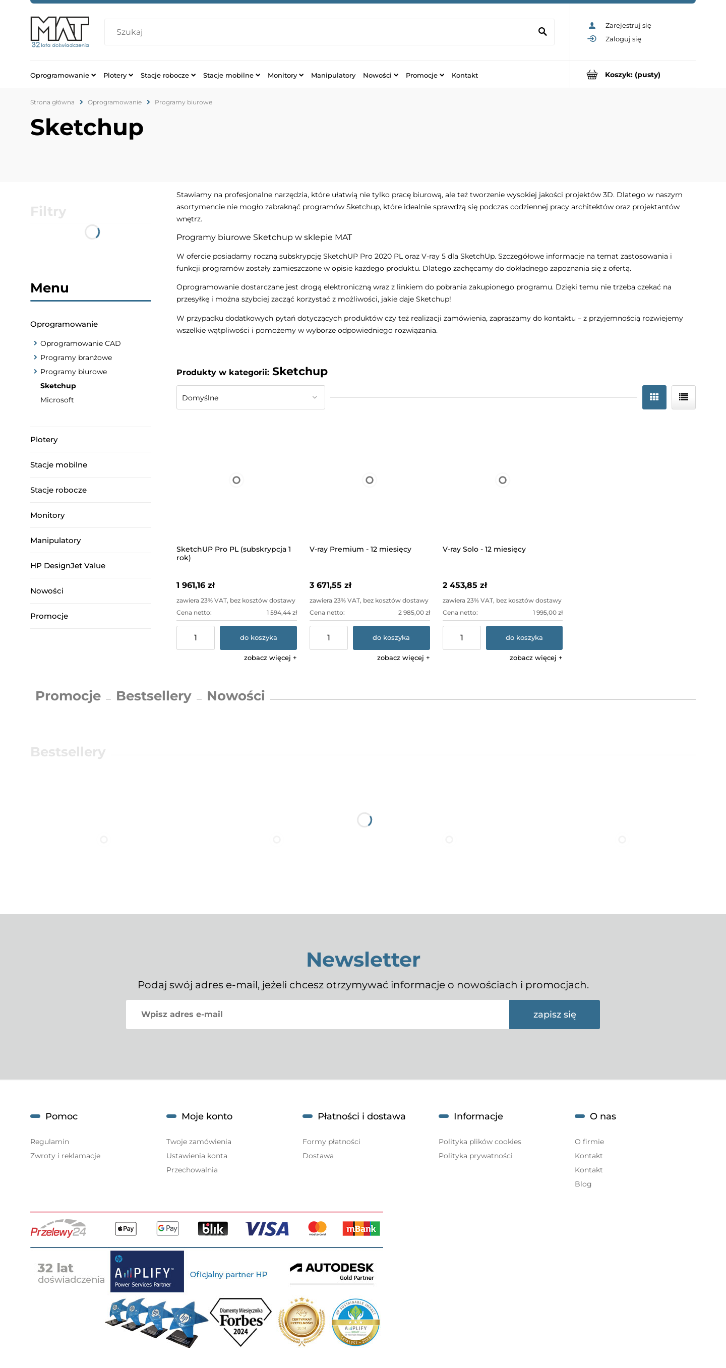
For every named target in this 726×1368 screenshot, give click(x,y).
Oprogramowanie (64, 324)
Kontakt (589, 1155)
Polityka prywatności (476, 1155)
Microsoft (57, 399)
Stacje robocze (58, 490)
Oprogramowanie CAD (80, 343)
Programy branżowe (76, 357)
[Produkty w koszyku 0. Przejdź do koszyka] (633, 74)
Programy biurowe (73, 371)
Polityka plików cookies (480, 1141)
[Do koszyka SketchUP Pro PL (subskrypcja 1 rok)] (258, 638)
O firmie (589, 1141)
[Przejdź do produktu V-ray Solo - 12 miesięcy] (503, 480)
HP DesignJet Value (67, 565)
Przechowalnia (192, 1169)
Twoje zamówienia (198, 1141)
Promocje (49, 616)
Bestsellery (154, 696)
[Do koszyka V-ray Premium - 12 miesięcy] (391, 638)
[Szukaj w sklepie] (320, 32)
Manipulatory (55, 540)
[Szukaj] (542, 32)
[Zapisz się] (554, 1014)
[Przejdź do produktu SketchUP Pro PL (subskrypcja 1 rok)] (236, 480)
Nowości (47, 591)
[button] (270, 657)
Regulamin (49, 1141)
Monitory (47, 515)
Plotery (43, 439)
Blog (583, 1183)
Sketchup (58, 385)
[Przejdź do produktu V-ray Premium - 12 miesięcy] (370, 480)
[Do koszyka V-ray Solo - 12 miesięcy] (524, 638)
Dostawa (318, 1155)
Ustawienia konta (196, 1155)
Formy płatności (331, 1141)
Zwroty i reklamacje (65, 1155)
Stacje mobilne (58, 464)
